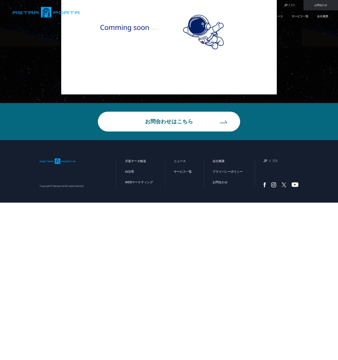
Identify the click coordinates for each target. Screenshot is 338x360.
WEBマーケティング (250, 16)
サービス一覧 (300, 16)
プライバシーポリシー (228, 329)
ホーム (236, 97)
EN (293, 5)
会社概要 (322, 16)
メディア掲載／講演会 (263, 97)
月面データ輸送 (202, 16)
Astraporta (34, 11)
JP (286, 5)
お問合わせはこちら (169, 278)
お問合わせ (320, 5)
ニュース (277, 16)
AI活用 (224, 16)
